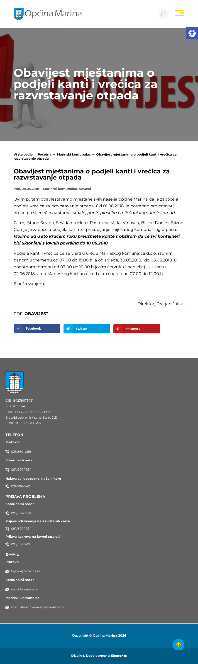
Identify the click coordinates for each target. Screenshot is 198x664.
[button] (192, 33)
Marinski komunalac (74, 154)
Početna (44, 154)
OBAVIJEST (36, 314)
